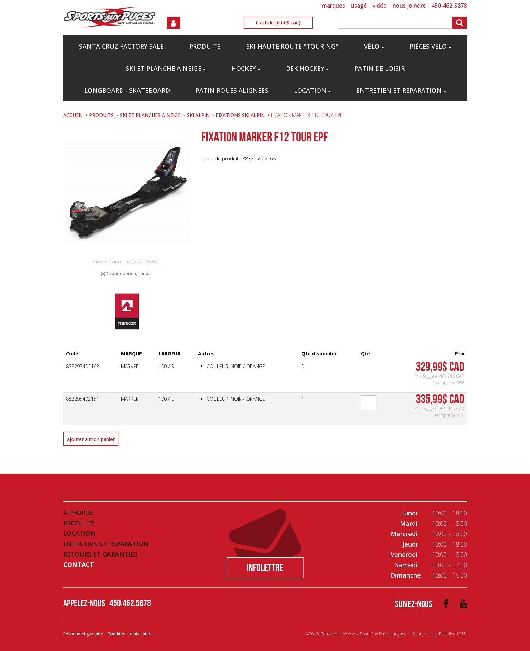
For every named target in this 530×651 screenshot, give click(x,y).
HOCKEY (245, 68)
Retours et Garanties (100, 554)
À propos (78, 513)
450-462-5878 (449, 5)
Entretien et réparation (401, 90)
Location (312, 90)
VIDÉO (380, 5)
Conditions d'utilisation (130, 634)
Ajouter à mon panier (91, 439)
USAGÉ (359, 5)
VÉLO (374, 46)
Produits (79, 523)
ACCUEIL (73, 115)
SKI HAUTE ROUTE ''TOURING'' (292, 46)
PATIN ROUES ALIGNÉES (231, 90)
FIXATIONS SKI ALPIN (240, 115)
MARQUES (333, 5)
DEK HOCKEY (307, 68)
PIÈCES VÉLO (430, 46)
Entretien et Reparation (105, 544)
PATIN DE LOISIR (379, 68)
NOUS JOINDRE (409, 5)
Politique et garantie (83, 634)
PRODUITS (205, 46)
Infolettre (265, 567)
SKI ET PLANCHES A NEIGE (150, 115)
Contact (78, 564)
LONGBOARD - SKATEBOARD (127, 90)
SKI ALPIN (198, 115)
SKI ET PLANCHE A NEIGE (166, 68)
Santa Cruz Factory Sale (121, 46)
